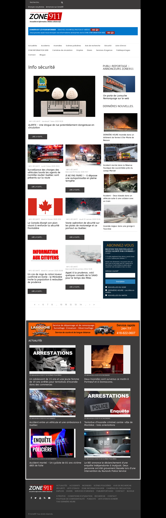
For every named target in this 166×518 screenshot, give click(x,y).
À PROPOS (60, 496)
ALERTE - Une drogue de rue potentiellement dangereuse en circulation (61, 126)
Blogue (43, 55)
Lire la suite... (37, 137)
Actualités (32, 45)
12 (71, 304)
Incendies (58, 45)
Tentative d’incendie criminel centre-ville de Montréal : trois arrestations (108, 423)
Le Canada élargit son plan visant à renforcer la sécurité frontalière (43, 226)
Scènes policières (73, 45)
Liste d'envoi (121, 45)
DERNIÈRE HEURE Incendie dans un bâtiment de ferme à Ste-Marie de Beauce (118, 137)
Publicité (91, 499)
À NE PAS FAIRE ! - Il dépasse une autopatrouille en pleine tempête (81, 178)
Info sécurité (34, 121)
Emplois (80, 50)
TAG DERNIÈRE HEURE (65, 501)
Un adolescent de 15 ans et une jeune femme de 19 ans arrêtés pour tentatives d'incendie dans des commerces (54, 382)
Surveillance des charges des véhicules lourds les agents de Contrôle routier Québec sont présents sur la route (44, 173)
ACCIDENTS (51, 418)
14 (81, 304)
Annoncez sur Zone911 (54, 7)
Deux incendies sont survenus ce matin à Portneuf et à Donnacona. (106, 380)
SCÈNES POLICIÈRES (54, 375)
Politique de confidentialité (70, 499)
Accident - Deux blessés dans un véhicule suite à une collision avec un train (118, 198)
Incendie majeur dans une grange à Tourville (119, 227)
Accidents (45, 45)
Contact (32, 55)
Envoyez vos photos (36, 7)
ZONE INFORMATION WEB (38, 50)
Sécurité (107, 45)
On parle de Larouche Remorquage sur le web (116, 97)
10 (61, 304)
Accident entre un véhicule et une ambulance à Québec (55, 423)
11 (66, 304)
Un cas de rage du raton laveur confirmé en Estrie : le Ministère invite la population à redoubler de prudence (45, 278)
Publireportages (123, 50)
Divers (89, 50)
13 (76, 304)
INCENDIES (106, 375)
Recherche (100, 496)
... (56, 304)
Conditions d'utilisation (80, 496)
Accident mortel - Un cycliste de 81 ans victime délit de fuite (55, 464)
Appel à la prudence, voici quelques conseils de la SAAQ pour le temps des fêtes (81, 275)
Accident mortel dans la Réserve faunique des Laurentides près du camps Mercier (118, 168)
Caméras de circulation (62, 50)
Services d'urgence (104, 50)
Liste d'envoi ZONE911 (108, 499)
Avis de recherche (92, 45)
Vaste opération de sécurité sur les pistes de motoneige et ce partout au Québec (82, 226)
